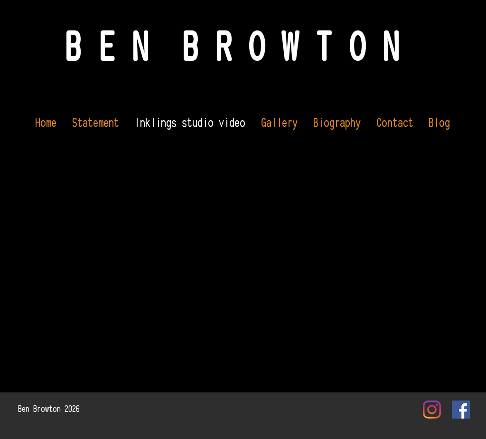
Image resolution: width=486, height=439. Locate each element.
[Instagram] (432, 410)
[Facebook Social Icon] (461, 410)
